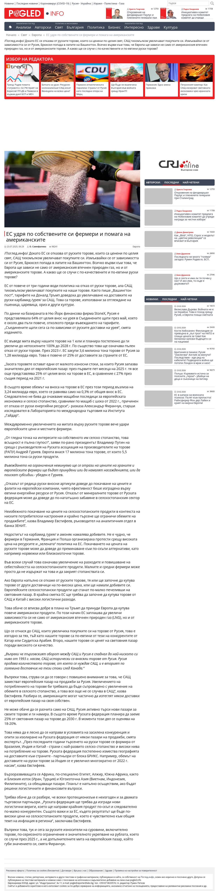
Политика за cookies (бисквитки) (42, 870)
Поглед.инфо (147, 877)
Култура (171, 27)
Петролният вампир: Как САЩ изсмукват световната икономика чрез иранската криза (195, 89)
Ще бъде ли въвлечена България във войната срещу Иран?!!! (123, 88)
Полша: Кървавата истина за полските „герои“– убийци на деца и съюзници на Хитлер (191, 376)
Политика (96, 27)
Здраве (153, 27)
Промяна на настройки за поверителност (136, 870)
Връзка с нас (80, 870)
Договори (66, 870)
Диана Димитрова (184, 232)
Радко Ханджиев (191, 9)
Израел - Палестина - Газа (109, 3)
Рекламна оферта (15, 870)
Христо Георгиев (137, 9)
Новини (9, 3)
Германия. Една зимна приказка (158, 86)
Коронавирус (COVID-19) (54, 3)
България (75, 27)
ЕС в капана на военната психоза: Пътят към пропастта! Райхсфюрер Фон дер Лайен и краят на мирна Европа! (192, 399)
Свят (59, 27)
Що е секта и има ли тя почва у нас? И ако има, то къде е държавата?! (192, 281)
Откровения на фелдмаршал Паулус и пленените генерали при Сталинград (142, 16)
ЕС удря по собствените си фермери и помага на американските (68, 236)
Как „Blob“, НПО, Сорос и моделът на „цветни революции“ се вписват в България (194, 238)
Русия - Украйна (81, 3)
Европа (37, 35)
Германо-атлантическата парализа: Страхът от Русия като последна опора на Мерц (91, 89)
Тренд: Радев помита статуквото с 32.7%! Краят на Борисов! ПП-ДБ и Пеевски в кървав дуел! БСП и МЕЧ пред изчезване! (22, 91)
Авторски (43, 27)
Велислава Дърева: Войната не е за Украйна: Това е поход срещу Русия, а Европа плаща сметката (194, 312)
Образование (96, 870)
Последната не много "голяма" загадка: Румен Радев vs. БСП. (192, 258)
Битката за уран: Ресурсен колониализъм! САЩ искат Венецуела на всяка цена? (56, 88)
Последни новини (27, 3)
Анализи (23, 27)
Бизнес (114, 27)
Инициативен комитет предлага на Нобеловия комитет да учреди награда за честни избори (197, 16)
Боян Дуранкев (183, 253)
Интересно (133, 27)
